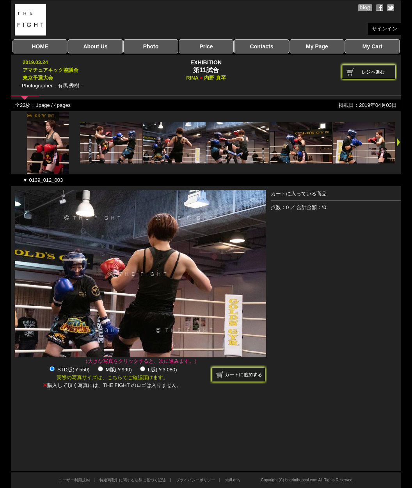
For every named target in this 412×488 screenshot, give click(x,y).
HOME (40, 46)
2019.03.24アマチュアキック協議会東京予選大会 (50, 70)
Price (206, 46)
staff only (232, 480)
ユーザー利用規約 (74, 480)
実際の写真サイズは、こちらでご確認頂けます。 (112, 377)
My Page (317, 46)
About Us (95, 46)
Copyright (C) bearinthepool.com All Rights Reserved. (307, 480)
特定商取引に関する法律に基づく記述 (132, 480)
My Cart (372, 46)
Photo (151, 46)
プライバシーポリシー (195, 480)
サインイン (384, 29)
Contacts (261, 46)
